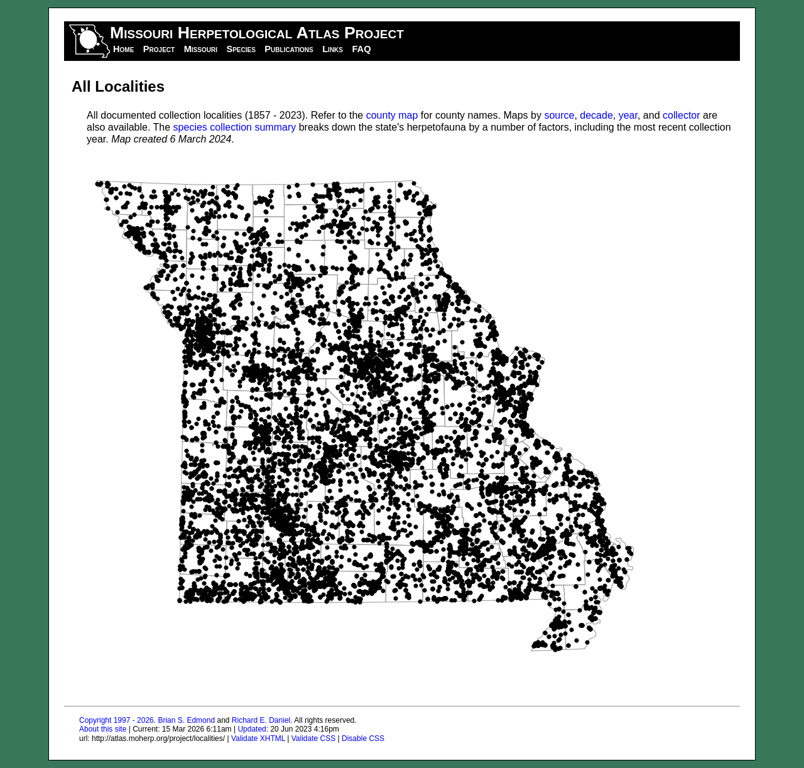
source (559, 115)
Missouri (200, 49)
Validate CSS (313, 738)
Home (123, 49)
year (628, 115)
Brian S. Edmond (186, 720)
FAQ (361, 49)
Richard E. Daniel (261, 720)
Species (240, 49)
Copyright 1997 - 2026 (116, 720)
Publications (288, 49)
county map (392, 115)
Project (159, 49)
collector (681, 115)
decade (596, 115)
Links (332, 49)
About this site (102, 729)
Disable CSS (363, 738)
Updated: (252, 729)
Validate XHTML (258, 738)
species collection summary (234, 127)
